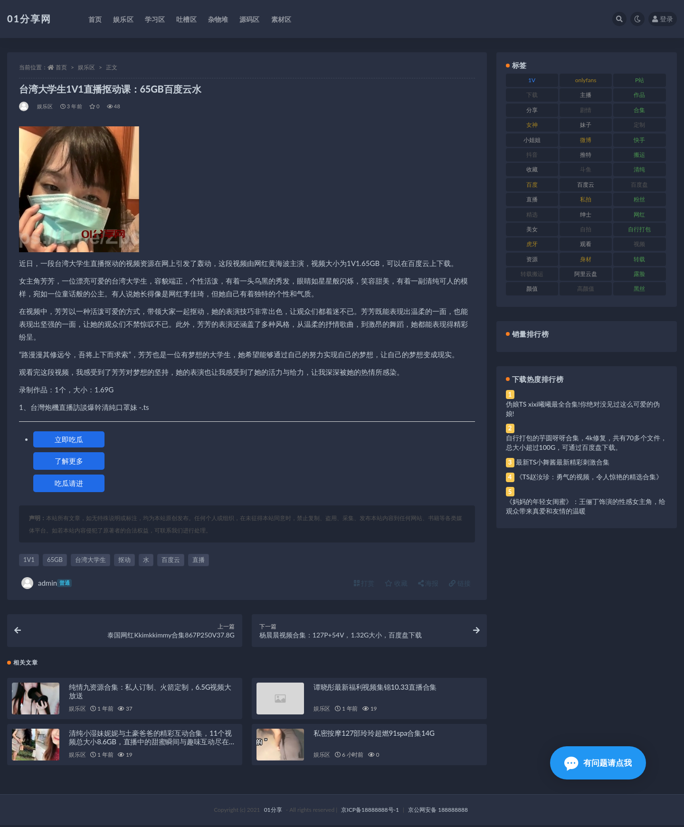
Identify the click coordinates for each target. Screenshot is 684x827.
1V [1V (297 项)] (531, 80)
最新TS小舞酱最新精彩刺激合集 (563, 462)
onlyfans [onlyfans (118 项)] (586, 80)
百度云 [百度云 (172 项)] (585, 184)
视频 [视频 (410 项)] (639, 243)
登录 (662, 19)
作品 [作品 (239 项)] (639, 94)
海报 (428, 583)
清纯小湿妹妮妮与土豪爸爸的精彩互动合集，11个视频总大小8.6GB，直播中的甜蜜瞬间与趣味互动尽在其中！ (152, 743)
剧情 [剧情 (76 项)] (585, 110)
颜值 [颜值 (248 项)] (532, 288)
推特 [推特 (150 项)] (585, 154)
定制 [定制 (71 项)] (639, 124)
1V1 (29, 559)
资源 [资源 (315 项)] (532, 259)
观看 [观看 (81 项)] (585, 243)
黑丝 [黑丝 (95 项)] (639, 288)
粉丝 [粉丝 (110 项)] (639, 199)
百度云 (171, 559)
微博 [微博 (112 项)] (585, 139)
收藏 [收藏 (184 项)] (532, 169)
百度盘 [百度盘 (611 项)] (639, 184)
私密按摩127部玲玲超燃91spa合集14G (374, 735)
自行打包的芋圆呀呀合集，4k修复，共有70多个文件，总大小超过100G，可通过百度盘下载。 (586, 442)
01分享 (273, 811)
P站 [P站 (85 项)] (639, 80)
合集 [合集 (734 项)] (639, 110)
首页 (61, 67)
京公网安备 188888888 (438, 811)
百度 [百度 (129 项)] (532, 184)
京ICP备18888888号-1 (370, 811)
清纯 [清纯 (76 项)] (639, 169)
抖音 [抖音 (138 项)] (532, 154)
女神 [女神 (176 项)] (532, 124)
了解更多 (69, 460)
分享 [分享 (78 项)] (532, 110)
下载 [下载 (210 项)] (532, 94)
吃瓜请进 (69, 483)
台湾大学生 (90, 559)
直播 (198, 559)
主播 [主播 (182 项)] (585, 94)
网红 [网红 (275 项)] (639, 214)
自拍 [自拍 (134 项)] (585, 229)
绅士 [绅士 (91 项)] (585, 214)
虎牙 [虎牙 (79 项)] (532, 243)
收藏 (396, 583)
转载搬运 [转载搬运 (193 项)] (532, 273)
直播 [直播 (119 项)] (532, 199)
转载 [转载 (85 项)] (639, 259)
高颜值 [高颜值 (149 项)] (585, 288)
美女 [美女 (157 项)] (532, 229)
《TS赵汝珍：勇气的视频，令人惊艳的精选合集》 (589, 477)
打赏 (364, 583)
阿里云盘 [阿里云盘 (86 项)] (585, 273)
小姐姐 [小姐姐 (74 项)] (532, 139)
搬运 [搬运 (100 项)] (639, 154)
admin (46, 583)
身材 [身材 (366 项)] (585, 259)
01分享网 (29, 18)
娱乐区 (86, 67)
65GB (55, 559)
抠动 (124, 559)
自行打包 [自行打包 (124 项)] (639, 229)
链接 (460, 583)
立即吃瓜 (69, 439)
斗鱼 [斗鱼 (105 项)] (585, 169)
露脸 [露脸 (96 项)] (639, 273)
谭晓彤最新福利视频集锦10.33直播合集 (375, 688)
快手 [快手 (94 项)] (639, 139)
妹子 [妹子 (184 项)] (585, 124)
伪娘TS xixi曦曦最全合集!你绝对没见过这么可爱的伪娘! (583, 409)
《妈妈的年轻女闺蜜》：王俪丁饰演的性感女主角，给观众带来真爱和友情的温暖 (585, 506)
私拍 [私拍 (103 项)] (585, 199)
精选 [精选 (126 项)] (532, 214)
